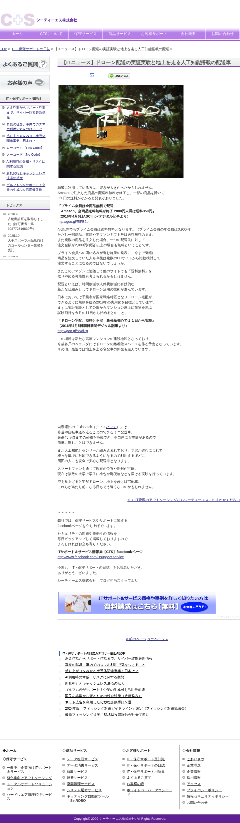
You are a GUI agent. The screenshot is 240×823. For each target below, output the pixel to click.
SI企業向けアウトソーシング (29, 778)
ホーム (17, 33)
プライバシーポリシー (204, 790)
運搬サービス (77, 778)
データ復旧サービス (82, 759)
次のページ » (157, 639)
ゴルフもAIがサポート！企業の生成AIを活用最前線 (105, 690)
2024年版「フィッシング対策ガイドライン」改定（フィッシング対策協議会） (126, 708)
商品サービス (119, 33)
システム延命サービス (84, 790)
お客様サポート (154, 33)
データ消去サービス (82, 765)
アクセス (194, 784)
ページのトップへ (229, 616)
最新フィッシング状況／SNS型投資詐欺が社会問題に (107, 715)
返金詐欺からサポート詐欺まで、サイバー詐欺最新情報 (108, 658)
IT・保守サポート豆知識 (146, 759)
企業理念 (194, 765)
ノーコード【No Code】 (24, 154)
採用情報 (194, 778)
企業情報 (194, 772)
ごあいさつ (195, 759)
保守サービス (85, 33)
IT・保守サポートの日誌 (31, 49)
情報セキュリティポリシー (208, 796)
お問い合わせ (222, 33)
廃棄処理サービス (81, 784)
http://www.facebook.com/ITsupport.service (91, 557)
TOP (3, 49)
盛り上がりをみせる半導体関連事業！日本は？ (101, 671)
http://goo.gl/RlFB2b (73, 222)
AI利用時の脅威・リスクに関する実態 (94, 677)
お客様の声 (135, 784)
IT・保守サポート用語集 (146, 772)
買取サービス (77, 772)
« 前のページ (136, 639)
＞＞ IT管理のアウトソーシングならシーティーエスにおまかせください (184, 500)
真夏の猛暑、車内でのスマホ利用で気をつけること (105, 665)
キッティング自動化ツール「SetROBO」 (88, 798)
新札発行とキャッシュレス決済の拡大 (94, 683)
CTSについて (51, 33)
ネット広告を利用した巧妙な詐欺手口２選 (98, 702)
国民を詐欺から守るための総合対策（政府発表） (103, 696)
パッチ (111, 427)
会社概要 (188, 33)
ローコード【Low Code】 (25, 148)
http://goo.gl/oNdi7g (73, 331)
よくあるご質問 (139, 778)
